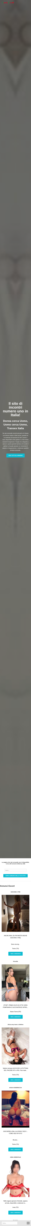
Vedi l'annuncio (15, 953)
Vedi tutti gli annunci (15, 455)
